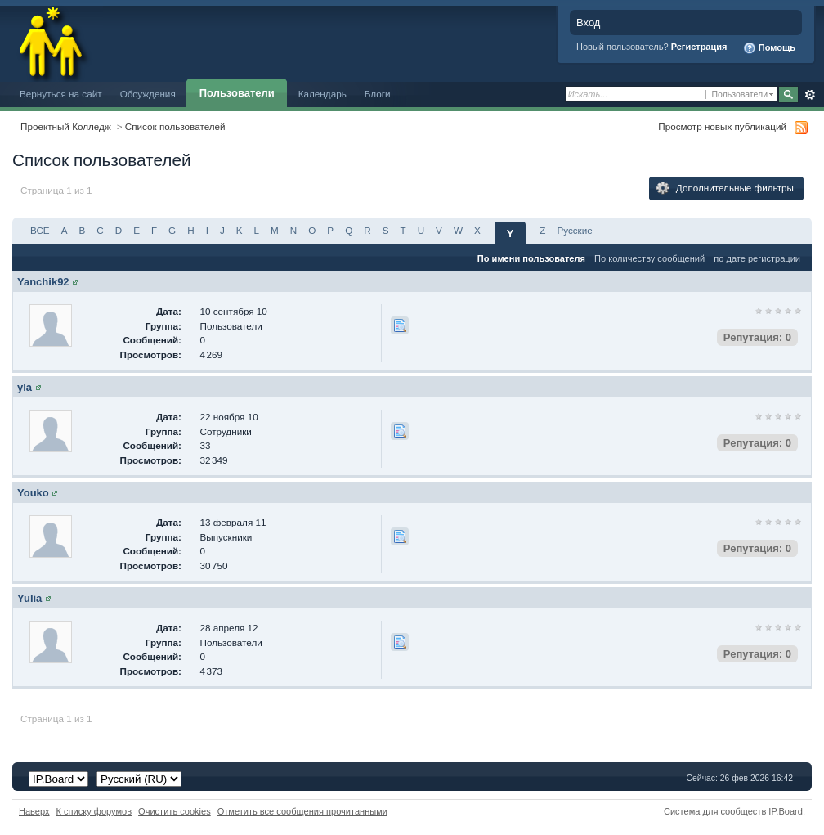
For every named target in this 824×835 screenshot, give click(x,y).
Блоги (378, 93)
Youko (33, 493)
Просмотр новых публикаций (722, 126)
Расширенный (809, 95)
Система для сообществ (715, 811)
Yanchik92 (43, 282)
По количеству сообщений (649, 258)
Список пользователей (175, 126)
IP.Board (785, 811)
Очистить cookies (174, 811)
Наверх (34, 811)
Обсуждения (148, 93)
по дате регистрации (757, 258)
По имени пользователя (531, 258)
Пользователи (237, 93)
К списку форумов (94, 811)
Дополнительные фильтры (725, 188)
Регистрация (699, 47)
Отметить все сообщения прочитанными (302, 811)
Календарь (322, 93)
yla (24, 387)
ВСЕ (40, 230)
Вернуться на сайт (61, 93)
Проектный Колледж (65, 126)
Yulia (29, 598)
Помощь (769, 48)
